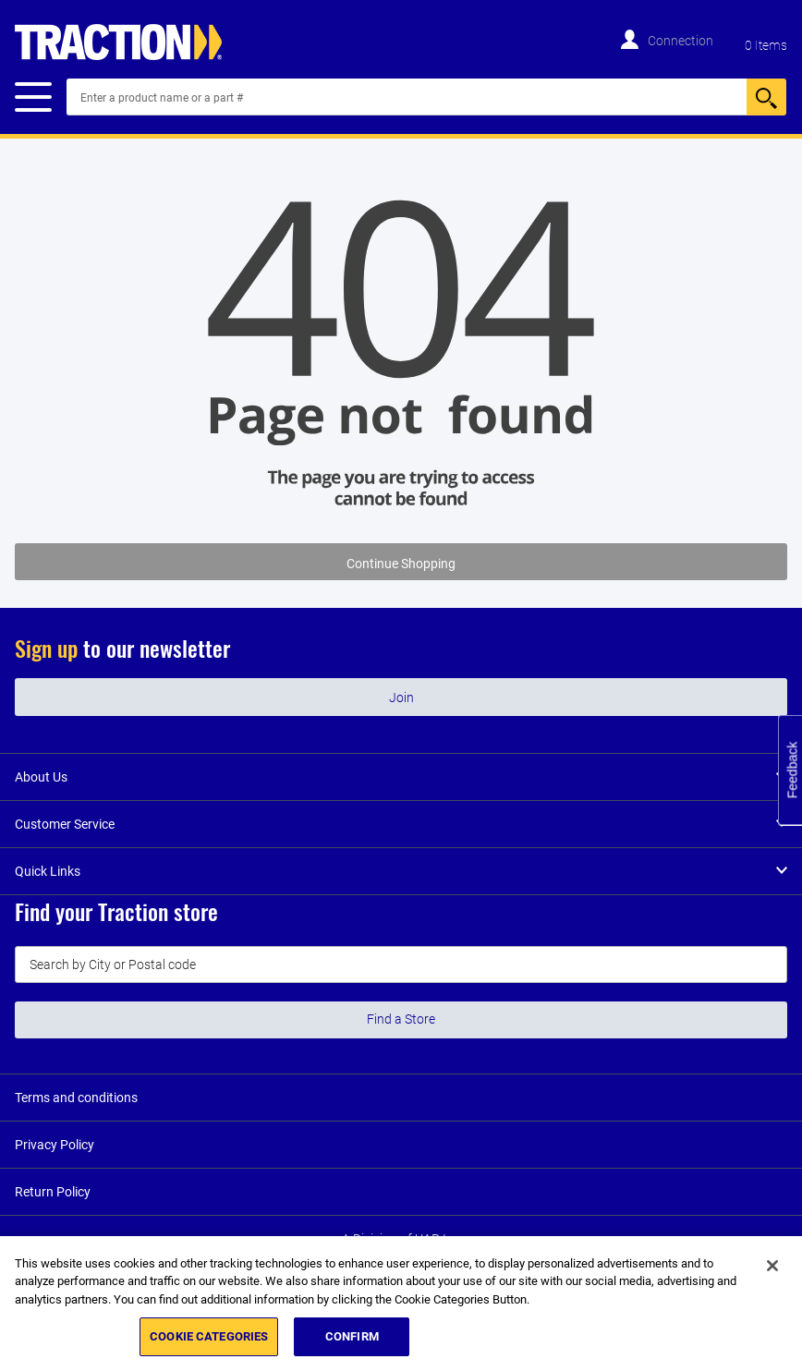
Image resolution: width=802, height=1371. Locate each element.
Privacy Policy (54, 1144)
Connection (680, 40)
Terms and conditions (76, 1097)
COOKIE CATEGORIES (209, 1336)
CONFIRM (352, 1336)
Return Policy (53, 1191)
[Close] (772, 1265)
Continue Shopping (401, 563)
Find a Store (401, 1019)
